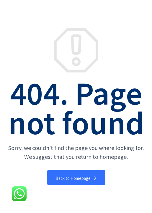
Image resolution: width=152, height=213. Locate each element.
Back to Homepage (76, 178)
